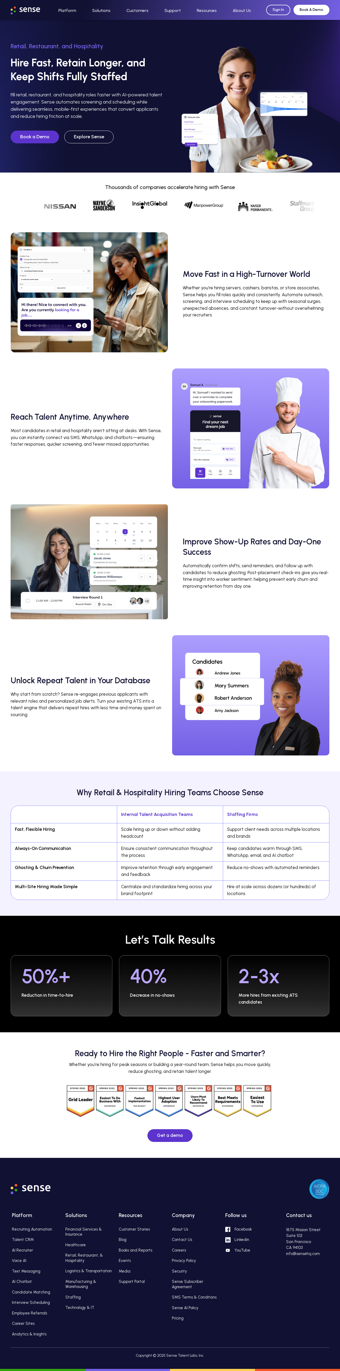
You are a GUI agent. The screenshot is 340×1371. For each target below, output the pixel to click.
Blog (122, 1239)
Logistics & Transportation (88, 1271)
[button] (67, 10)
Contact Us (182, 1239)
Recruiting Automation (32, 1229)
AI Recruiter (22, 1250)
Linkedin (242, 1239)
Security (179, 1271)
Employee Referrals (29, 1313)
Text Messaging (26, 1271)
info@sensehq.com (303, 1253)
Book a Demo (34, 137)
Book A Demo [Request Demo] (311, 9)
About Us (180, 1229)
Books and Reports (135, 1250)
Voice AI (19, 1260)
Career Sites (23, 1323)
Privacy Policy (184, 1260)
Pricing (178, 1318)
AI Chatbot (22, 1281)
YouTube (242, 1250)
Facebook (243, 1229)
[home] (30, 9)
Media (124, 1271)
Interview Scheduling (31, 1302)
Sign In (278, 9)
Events (125, 1260)
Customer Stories (134, 1229)
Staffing (73, 1297)
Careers (179, 1250)
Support (172, 10)
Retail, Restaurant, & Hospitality (84, 1258)
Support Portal (132, 1281)
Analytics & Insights (29, 1334)
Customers (137, 10)
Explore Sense (89, 137)
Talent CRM (23, 1239)
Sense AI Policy (185, 1307)
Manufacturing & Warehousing (80, 1284)
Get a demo (170, 1135)
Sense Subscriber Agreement (187, 1284)
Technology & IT (79, 1307)
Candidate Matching (31, 1292)
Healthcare (75, 1245)
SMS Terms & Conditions (194, 1297)
